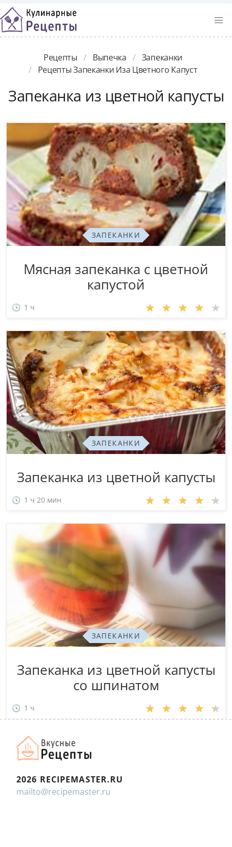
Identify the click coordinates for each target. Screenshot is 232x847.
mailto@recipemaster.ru (63, 791)
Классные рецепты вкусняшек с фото (38, 20)
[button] (218, 20)
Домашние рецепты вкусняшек (54, 748)
